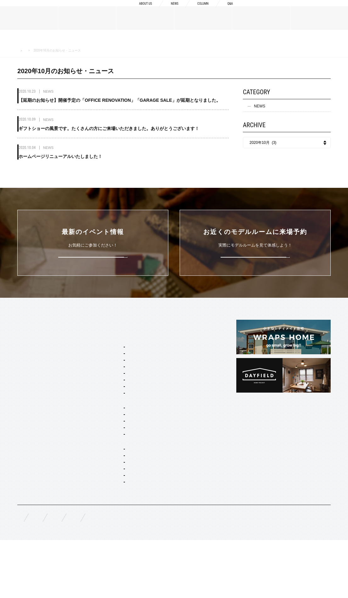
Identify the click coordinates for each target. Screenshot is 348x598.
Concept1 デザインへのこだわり (197, 334)
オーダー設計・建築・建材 (114, 480)
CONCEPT (179, 322)
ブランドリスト (30, 364)
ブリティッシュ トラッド (119, 395)
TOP (21, 322)
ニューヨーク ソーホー (117, 386)
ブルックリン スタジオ (117, 353)
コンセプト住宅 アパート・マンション (129, 467)
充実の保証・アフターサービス (196, 390)
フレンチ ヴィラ (112, 369)
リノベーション (111, 456)
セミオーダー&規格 (108, 334)
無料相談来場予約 (59, 573)
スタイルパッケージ (109, 344)
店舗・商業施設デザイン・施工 (124, 497)
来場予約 (320, 10)
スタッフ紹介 (28, 374)
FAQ (21, 573)
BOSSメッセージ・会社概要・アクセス (49, 352)
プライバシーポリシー (187, 573)
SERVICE (100, 322)
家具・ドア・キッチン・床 (121, 522)
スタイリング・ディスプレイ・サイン (128, 533)
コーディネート (111, 514)
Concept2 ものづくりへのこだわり (197, 347)
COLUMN (198, 10)
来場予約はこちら (255, 255)
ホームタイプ (103, 422)
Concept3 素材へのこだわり (194, 359)
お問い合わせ (138, 573)
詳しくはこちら (93, 255)
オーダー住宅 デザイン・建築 (123, 488)
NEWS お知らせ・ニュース (51, 50)
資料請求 (270, 10)
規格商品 (24, 426)
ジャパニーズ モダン (115, 412)
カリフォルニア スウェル (119, 361)
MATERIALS (28, 405)
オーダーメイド (30, 416)
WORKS (24, 441)
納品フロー (179, 369)
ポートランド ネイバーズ (119, 378)
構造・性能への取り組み (191, 380)
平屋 (102, 447)
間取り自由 (107, 430)
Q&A (229, 10)
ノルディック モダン (115, 403)
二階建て (106, 439)
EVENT (23, 456)
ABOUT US (133, 10)
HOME (21, 50)
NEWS (166, 10)
